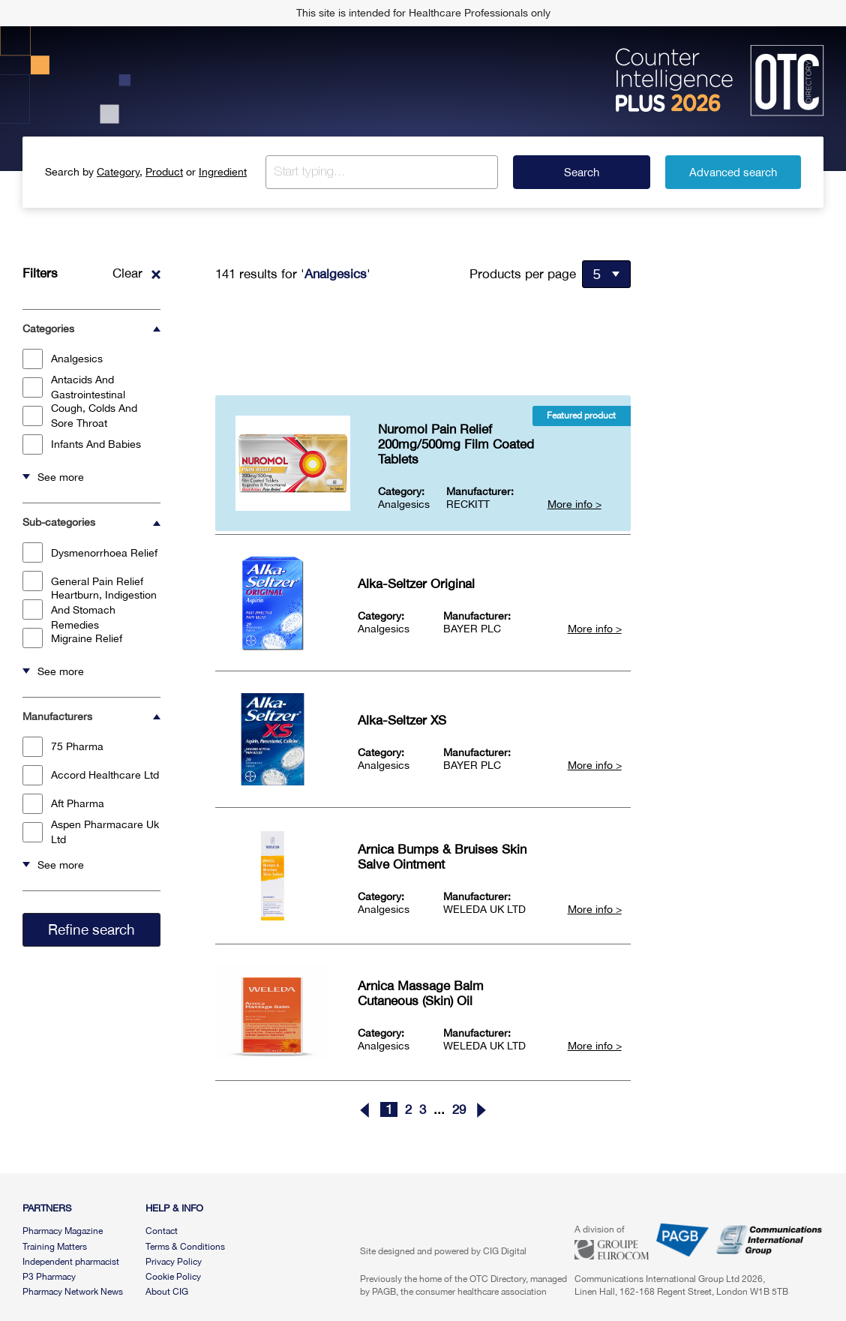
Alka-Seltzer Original (416, 583)
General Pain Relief (82, 581)
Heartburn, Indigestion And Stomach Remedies (89, 609)
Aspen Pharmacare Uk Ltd (90, 831)
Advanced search (733, 172)
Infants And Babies (81, 444)
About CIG (167, 1291)
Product (164, 172)
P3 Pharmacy (49, 1276)
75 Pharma (63, 747)
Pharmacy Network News (72, 1291)
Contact (162, 1231)
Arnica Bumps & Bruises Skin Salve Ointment (442, 857)
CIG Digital (504, 1251)
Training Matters (54, 1246)
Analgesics (62, 359)
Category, (119, 172)
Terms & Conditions (185, 1246)
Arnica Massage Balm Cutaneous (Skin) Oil (421, 993)
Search (581, 172)
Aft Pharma (63, 804)
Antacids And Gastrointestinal (73, 387)
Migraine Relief (72, 638)
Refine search (91, 929)
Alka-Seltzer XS (402, 720)
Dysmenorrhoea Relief (90, 552)
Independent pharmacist (70, 1261)
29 (459, 1109)
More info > (575, 504)
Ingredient (223, 172)
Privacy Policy (174, 1261)
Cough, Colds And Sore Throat (79, 415)
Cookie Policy (173, 1276)
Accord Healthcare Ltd (90, 775)
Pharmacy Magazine (62, 1231)
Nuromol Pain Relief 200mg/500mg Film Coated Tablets (456, 444)
